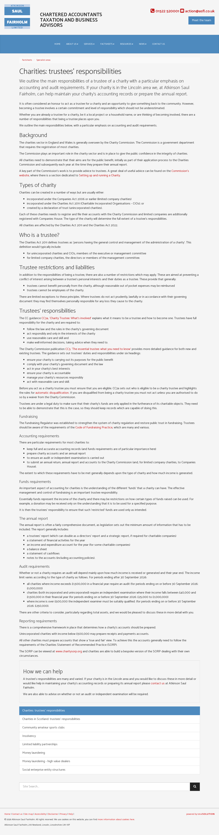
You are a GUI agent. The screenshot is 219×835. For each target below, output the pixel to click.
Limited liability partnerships (39, 744)
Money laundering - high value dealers (46, 761)
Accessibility (40, 814)
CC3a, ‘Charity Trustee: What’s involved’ (66, 318)
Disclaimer (53, 814)
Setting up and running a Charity (99, 175)
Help (70, 814)
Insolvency (29, 736)
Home (57, 44)
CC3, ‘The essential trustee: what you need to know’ (98, 349)
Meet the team (201, 20)
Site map (28, 814)
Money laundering (33, 752)
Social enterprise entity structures (43, 769)
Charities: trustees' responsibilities (43, 710)
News (143, 44)
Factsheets (107, 44)
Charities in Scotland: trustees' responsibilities (51, 719)
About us (72, 44)
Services (89, 44)
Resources (126, 44)
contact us (158, 683)
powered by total (200, 814)
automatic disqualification (52, 392)
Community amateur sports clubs (43, 727)
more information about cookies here (116, 819)
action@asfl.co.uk (197, 11)
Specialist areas (44, 60)
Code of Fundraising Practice (93, 427)
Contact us (158, 44)
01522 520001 (165, 11)
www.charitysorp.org (69, 651)
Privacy (63, 814)
